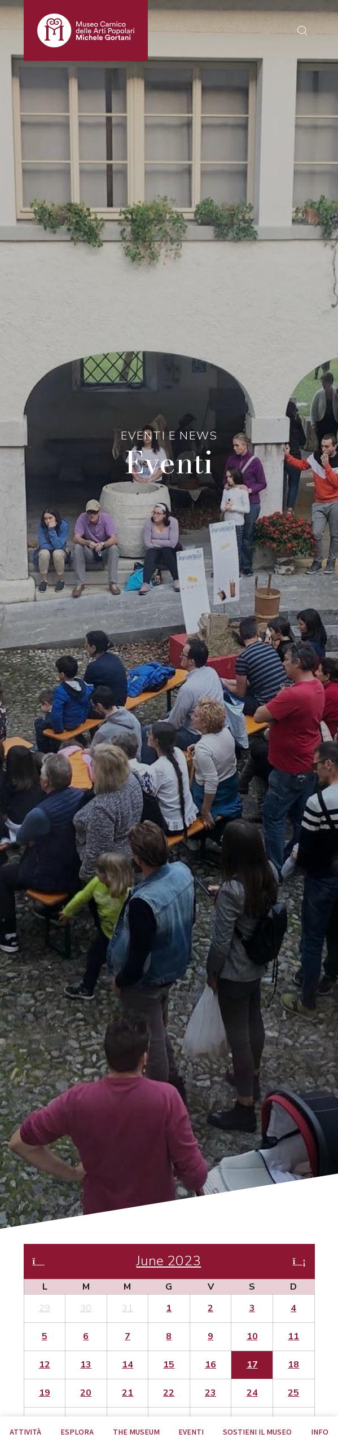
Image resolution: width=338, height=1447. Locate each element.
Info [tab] (319, 1432)
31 (127, 1308)
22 (168, 1393)
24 (252, 1393)
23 (210, 1393)
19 (44, 1393)
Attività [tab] (25, 1432)
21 (127, 1393)
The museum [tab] (136, 1432)
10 (252, 1336)
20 (85, 1393)
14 (127, 1364)
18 (293, 1364)
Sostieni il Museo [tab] (257, 1432)
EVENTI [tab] (191, 1432)
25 (293, 1393)
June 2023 (168, 1261)
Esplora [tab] (77, 1432)
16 (210, 1364)
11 (293, 1336)
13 (85, 1364)
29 (44, 1308)
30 (85, 1308)
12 (44, 1364)
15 (168, 1364)
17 (252, 1364)
